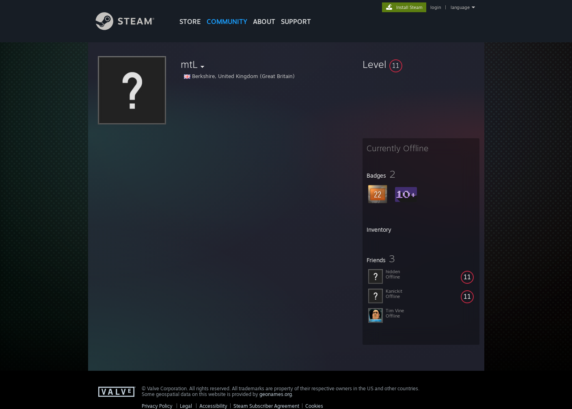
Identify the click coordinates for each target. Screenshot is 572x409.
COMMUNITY (227, 21)
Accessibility (213, 406)
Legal (186, 406)
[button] (421, 64)
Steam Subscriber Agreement (266, 406)
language (460, 7)
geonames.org (275, 394)
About (264, 21)
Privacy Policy (157, 406)
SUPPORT (296, 21)
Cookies (314, 406)
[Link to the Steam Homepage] (131, 27)
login (435, 7)
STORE (190, 21)
